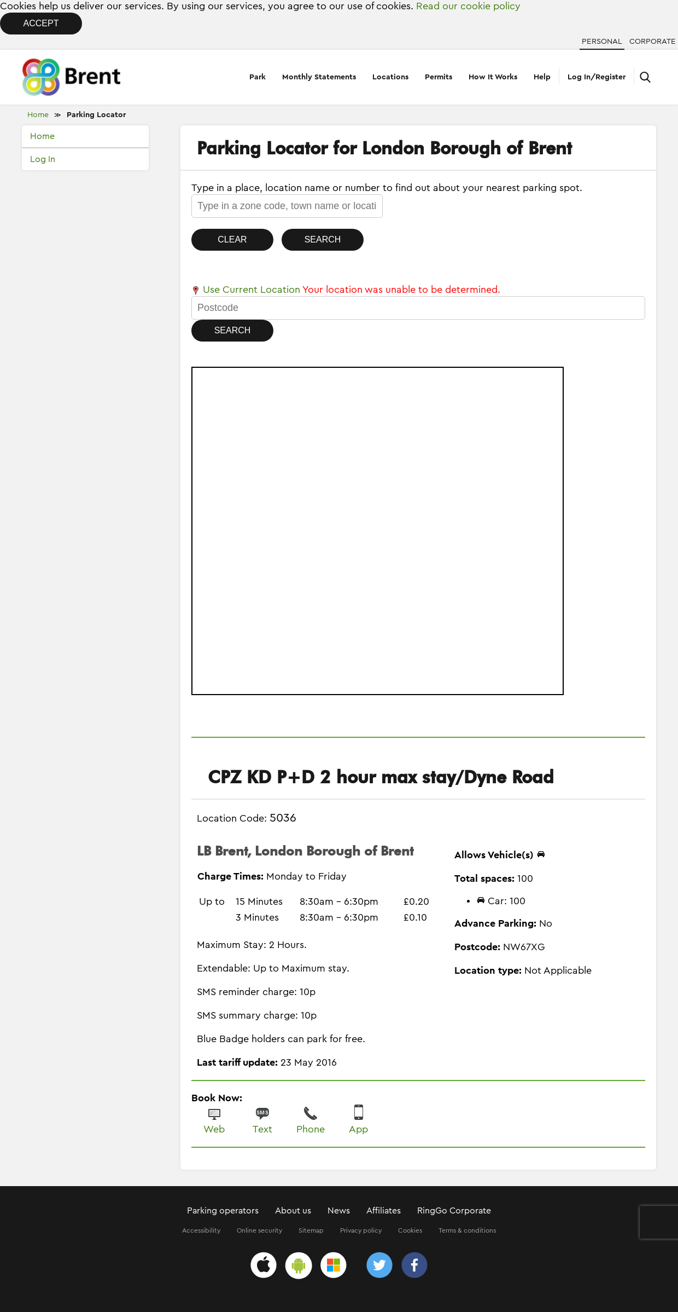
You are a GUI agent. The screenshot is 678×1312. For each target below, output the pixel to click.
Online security (259, 1230)
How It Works (493, 77)
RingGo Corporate (454, 1210)
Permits (438, 77)
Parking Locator (96, 115)
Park (257, 77)
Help (542, 77)
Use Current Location (245, 289)
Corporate (652, 41)
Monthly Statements (319, 77)
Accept (41, 23)
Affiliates (383, 1210)
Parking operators (223, 1210)
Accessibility (201, 1230)
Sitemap (311, 1230)
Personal (602, 41)
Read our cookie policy (468, 6)
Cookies (410, 1230)
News (339, 1210)
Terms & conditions (467, 1230)
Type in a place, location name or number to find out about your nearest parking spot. (386, 188)
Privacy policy (361, 1230)
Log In (42, 159)
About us (293, 1210)
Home (38, 115)
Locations (390, 77)
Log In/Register (597, 77)
